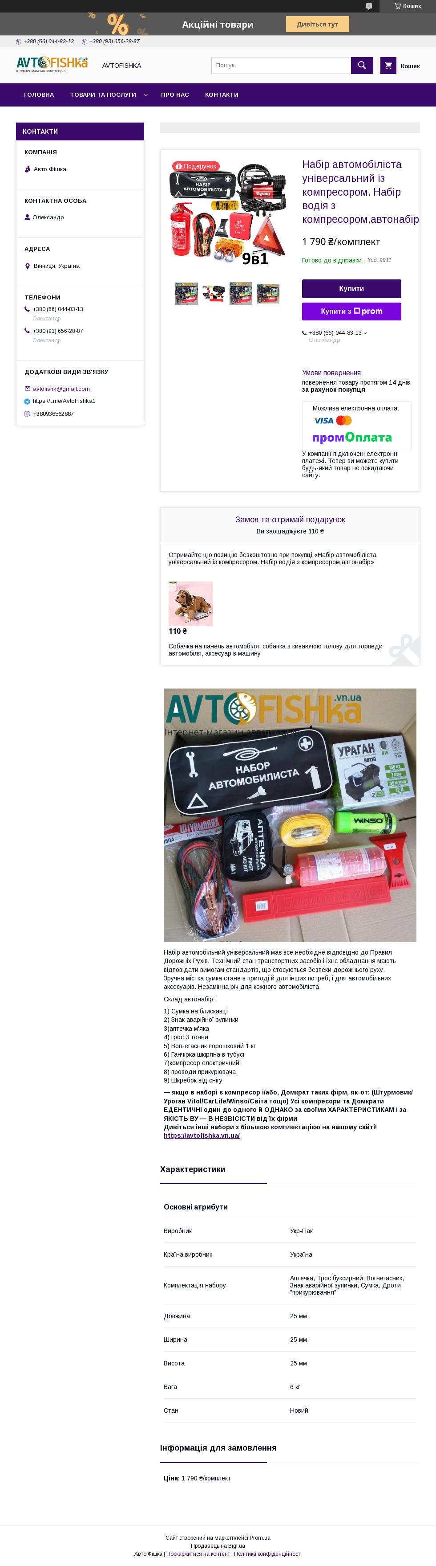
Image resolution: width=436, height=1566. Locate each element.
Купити (351, 288)
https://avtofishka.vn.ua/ (202, 1135)
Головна (39, 94)
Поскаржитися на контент (198, 1554)
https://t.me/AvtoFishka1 (64, 401)
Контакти (221, 94)
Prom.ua (260, 1538)
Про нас (175, 94)
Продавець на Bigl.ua (218, 1546)
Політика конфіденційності (268, 1554)
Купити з (351, 311)
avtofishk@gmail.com (61, 388)
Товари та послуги (103, 94)
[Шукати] (362, 65)
